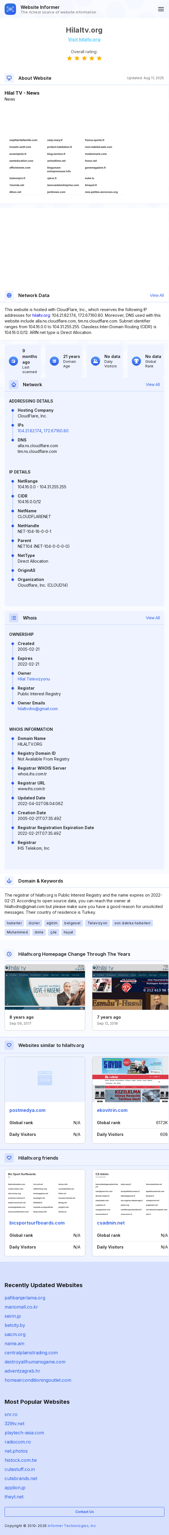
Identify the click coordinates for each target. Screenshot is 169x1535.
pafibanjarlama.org (25, 1298)
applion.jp (15, 1487)
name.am (14, 1343)
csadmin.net (111, 1223)
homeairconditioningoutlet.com (38, 1380)
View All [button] (157, 295)
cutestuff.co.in (20, 1469)
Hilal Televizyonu (34, 678)
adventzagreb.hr (22, 1371)
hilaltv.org (41, 315)
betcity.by (15, 1325)
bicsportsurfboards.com (37, 1223)
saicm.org (15, 1334)
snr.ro (11, 1414)
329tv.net (14, 1423)
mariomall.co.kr (21, 1307)
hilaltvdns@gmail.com (38, 708)
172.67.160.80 (56, 430)
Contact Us (84, 1512)
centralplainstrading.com (31, 1352)
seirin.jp (13, 1316)
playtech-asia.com (24, 1433)
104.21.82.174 (29, 430)
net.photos (16, 1451)
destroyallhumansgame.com (35, 1362)
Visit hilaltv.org (84, 39)
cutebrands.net (21, 1478)
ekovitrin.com (112, 1110)
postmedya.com (27, 1110)
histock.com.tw (21, 1460)
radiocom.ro (18, 1442)
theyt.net (14, 1497)
